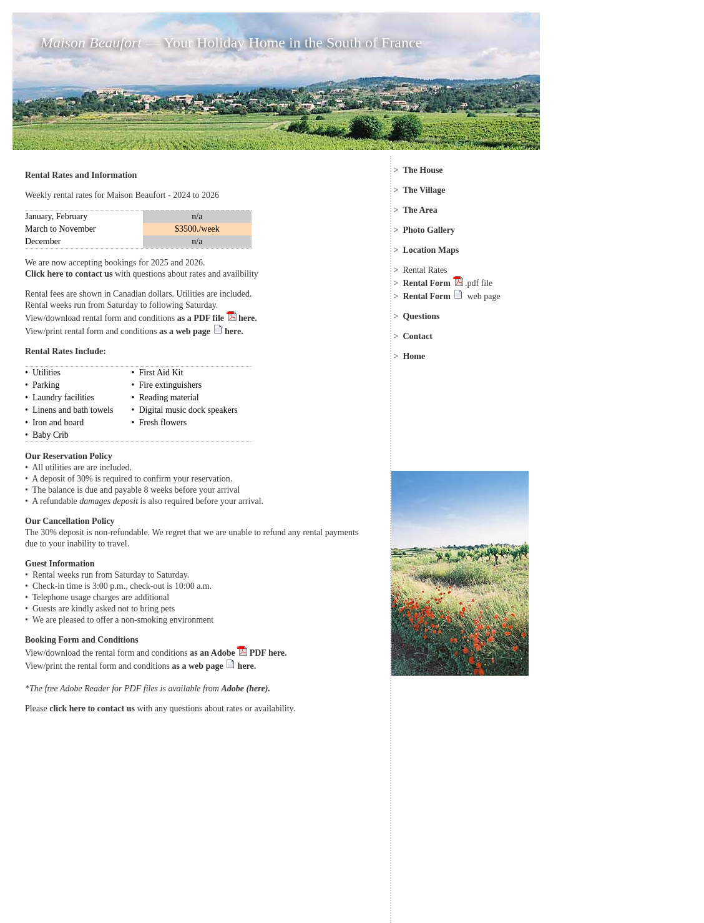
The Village (424, 190)
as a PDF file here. (216, 318)
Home (414, 356)
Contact (417, 336)
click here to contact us (92, 708)
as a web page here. (201, 331)
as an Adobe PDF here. (238, 653)
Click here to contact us (69, 274)
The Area (420, 210)
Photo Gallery (429, 230)
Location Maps (431, 250)
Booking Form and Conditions (82, 639)
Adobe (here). (245, 688)
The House (422, 170)
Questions (421, 316)
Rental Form (427, 283)
